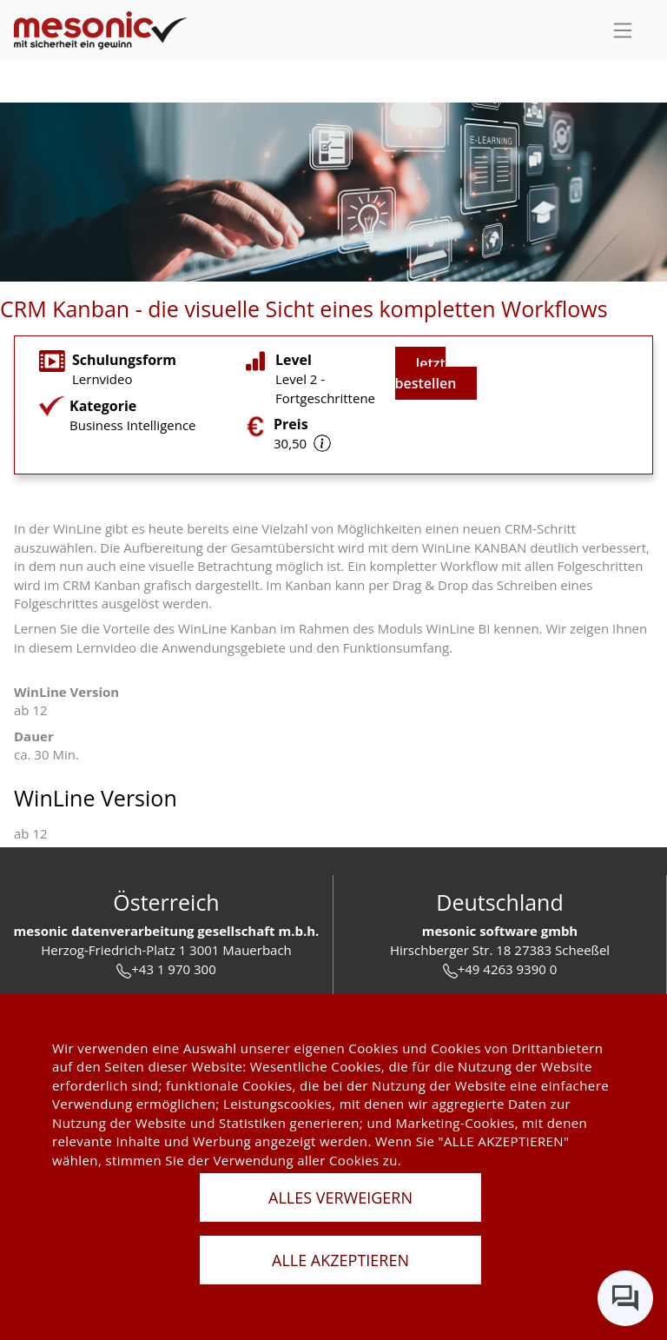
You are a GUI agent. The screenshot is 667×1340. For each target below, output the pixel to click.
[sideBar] (623, 30)
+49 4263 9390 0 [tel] (500, 969)
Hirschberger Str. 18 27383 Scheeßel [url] (500, 950)
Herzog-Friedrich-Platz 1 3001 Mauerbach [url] (166, 950)
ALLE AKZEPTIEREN (340, 1260)
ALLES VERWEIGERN (340, 1197)
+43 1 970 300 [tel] (165, 969)
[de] (101, 30)
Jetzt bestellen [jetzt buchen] (426, 373)
